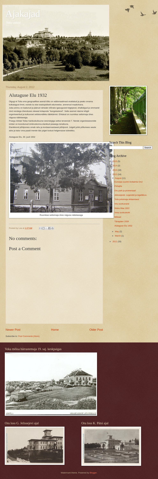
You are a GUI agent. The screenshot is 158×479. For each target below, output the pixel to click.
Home (55, 329)
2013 (115, 170)
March (118, 236)
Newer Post (13, 329)
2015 (115, 161)
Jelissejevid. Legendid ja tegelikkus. (130, 195)
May (117, 231)
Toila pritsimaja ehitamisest (126, 199)
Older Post (96, 329)
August (118, 178)
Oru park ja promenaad (124, 190)
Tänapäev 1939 (121, 221)
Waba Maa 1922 (121, 208)
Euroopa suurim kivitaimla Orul (128, 182)
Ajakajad (23, 13)
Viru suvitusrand (121, 204)
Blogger (93, 473)
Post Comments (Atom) (29, 336)
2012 (115, 174)
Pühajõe (118, 186)
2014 (115, 165)
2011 (115, 241)
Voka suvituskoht (122, 212)
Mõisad (117, 217)
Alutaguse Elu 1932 (123, 226)
